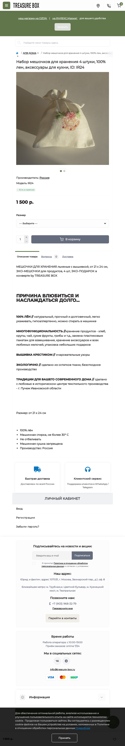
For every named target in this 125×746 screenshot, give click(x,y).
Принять (64, 738)
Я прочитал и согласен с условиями (62, 564)
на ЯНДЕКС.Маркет (65, 18)
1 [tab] (61, 171)
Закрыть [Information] (62, 26)
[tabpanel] (62, 118)
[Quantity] (20, 239)
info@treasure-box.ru (62, 669)
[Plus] (26, 237)
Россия (44, 177)
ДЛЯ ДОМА (29, 53)
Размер (21, 215)
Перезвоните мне (62, 608)
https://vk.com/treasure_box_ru (57, 660)
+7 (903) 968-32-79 (64, 603)
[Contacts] (108, 5)
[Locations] (98, 5)
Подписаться (82, 555)
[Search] (19, 42)
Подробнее (83, 728)
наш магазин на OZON (32, 18)
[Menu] (6, 5)
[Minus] (26, 242)
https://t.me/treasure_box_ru (66, 660)
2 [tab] (64, 171)
